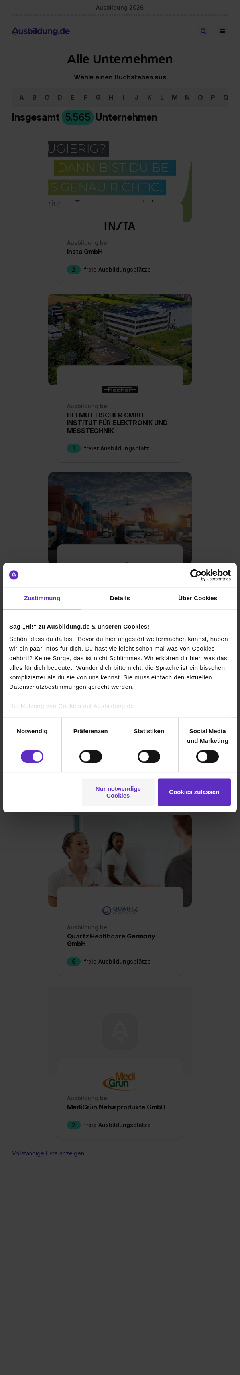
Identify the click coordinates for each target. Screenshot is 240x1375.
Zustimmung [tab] (42, 598)
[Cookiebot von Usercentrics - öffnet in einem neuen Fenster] (196, 575)
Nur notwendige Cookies (118, 792)
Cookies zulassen (194, 792)
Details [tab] (120, 598)
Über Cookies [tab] (197, 598)
